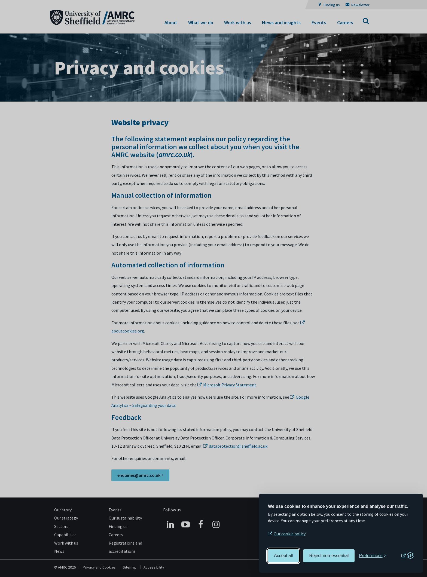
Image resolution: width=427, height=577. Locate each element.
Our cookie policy (290, 533)
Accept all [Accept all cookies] (283, 555)
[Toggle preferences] (372, 556)
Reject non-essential (329, 555)
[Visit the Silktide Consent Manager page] (407, 555)
